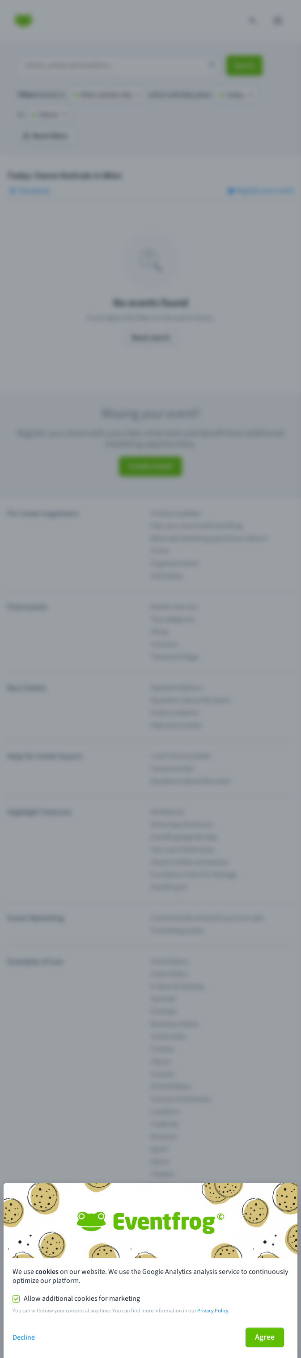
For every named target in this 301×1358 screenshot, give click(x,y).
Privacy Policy (213, 1311)
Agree (265, 1337)
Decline (24, 1337)
